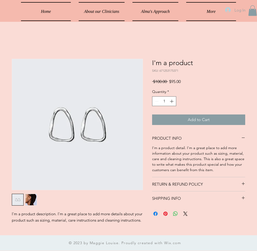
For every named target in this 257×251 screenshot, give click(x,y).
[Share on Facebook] (155, 214)
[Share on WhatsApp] (175, 214)
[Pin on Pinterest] (165, 214)
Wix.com (172, 242)
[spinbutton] (164, 101)
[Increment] (172, 101)
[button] (252, 10)
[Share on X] (185, 214)
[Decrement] (156, 101)
